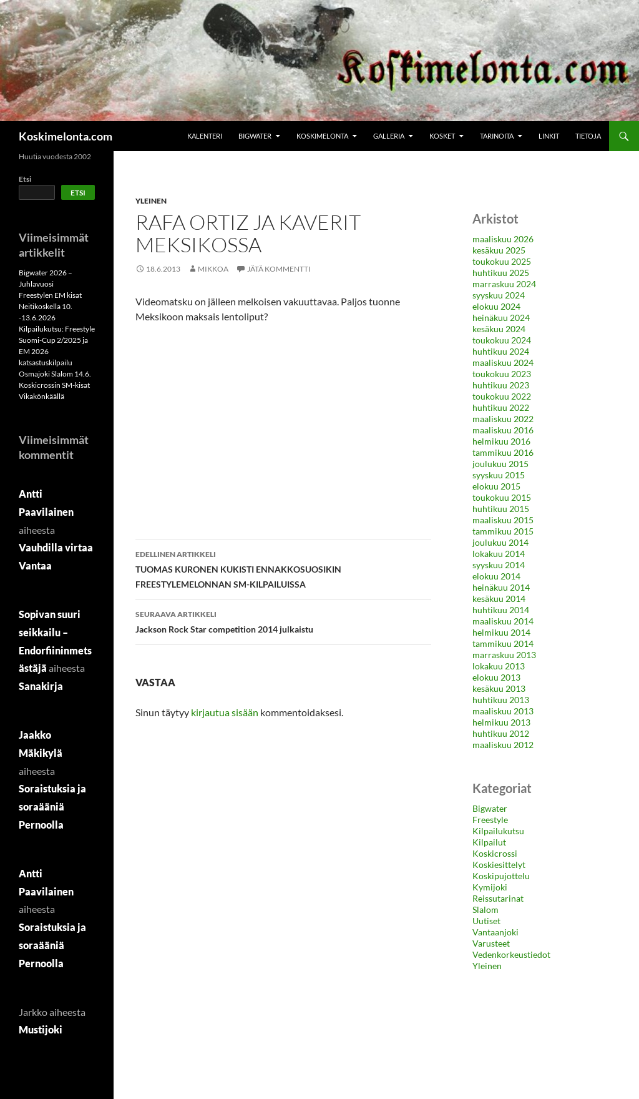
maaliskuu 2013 (503, 711)
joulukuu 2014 (500, 542)
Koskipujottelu (501, 875)
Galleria (388, 136)
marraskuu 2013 (504, 654)
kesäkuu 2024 (498, 328)
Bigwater (254, 136)
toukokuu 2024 (501, 340)
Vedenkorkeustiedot (511, 954)
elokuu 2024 (496, 306)
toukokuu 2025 (501, 261)
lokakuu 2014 (498, 553)
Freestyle (490, 819)
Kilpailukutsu (498, 830)
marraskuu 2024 (504, 283)
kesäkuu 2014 (498, 598)
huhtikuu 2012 (500, 733)
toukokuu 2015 (501, 497)
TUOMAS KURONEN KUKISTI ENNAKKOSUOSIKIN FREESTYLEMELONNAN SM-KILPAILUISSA (283, 568)
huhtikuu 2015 (500, 508)
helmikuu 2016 (501, 441)
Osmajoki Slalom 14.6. (55, 373)
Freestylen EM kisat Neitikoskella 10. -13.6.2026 (50, 306)
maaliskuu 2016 (503, 430)
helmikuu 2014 (501, 632)
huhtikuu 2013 (500, 699)
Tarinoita (497, 136)
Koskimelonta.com (65, 136)
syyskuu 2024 (498, 295)
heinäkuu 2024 (501, 317)
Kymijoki (489, 887)
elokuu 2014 (496, 576)
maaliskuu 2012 (503, 744)
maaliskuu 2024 (503, 362)
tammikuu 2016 (503, 452)
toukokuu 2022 (501, 396)
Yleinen (151, 200)
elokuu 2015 (496, 486)
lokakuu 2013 (498, 666)
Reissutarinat (498, 898)
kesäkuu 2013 (498, 688)
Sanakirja (41, 686)
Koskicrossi (494, 853)
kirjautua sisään (224, 712)
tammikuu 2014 (503, 643)
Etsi (25, 179)
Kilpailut (489, 842)
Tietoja (588, 136)
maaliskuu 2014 (503, 621)
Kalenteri (204, 136)
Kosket (442, 136)
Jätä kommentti (279, 269)
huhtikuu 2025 (500, 272)
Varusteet (491, 943)
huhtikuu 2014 (500, 609)
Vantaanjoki (495, 932)
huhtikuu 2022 (500, 407)
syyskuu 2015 (498, 475)
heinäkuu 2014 (501, 587)
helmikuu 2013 (501, 722)
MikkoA (213, 269)
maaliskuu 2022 (503, 418)
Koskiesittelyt (498, 864)
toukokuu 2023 (501, 373)
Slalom (485, 909)
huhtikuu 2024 (500, 351)
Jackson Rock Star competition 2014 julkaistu (283, 620)
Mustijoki (40, 1029)
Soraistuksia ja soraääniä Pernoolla (52, 806)
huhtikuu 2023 (500, 385)
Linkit (549, 136)
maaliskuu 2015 (503, 520)
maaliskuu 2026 (503, 239)
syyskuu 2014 (498, 564)
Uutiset (486, 920)
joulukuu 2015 (500, 463)
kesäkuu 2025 (498, 250)
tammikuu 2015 (503, 531)
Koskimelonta (322, 136)
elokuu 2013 (496, 677)
